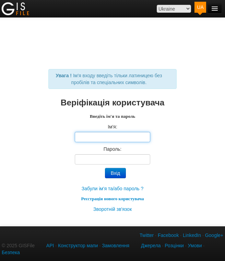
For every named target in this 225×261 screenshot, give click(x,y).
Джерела (151, 245)
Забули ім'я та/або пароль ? (113, 188)
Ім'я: (112, 126)
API (50, 245)
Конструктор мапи (78, 245)
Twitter (147, 235)
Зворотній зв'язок (112, 209)
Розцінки (174, 245)
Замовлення (115, 245)
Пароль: (112, 149)
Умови (195, 245)
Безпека (11, 252)
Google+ (214, 235)
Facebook (168, 235)
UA (200, 7)
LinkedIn (192, 235)
